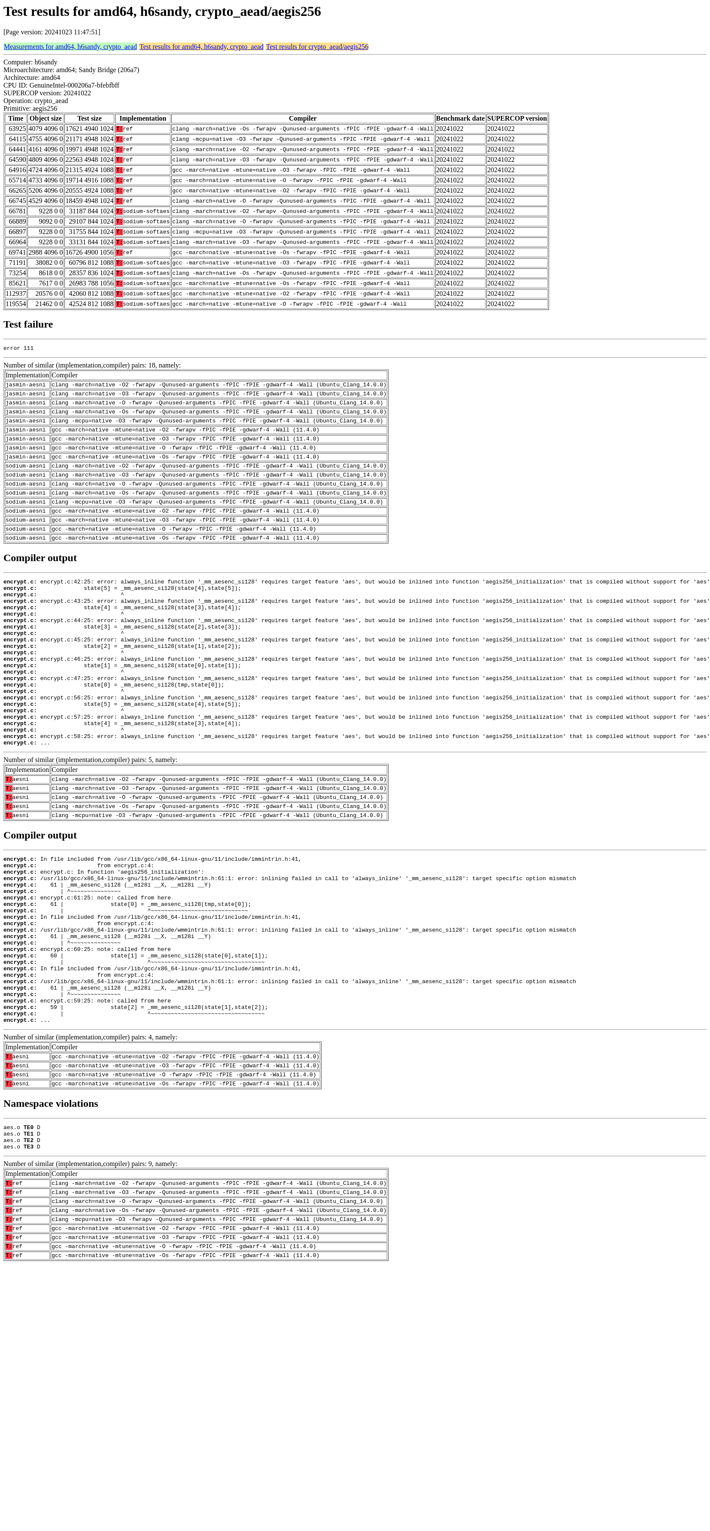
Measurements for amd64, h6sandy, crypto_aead (70, 46)
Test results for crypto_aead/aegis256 (317, 46)
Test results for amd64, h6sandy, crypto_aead (202, 46)
